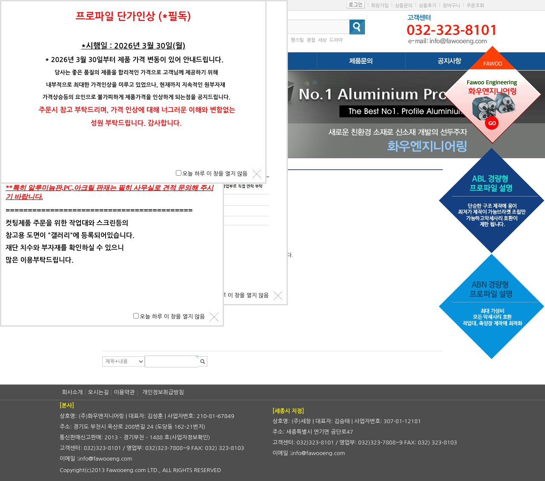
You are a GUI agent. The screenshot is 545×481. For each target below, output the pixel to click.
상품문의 (403, 5)
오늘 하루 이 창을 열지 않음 (236, 295)
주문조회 (475, 5)
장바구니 (451, 5)
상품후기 (427, 5)
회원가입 (379, 5)
